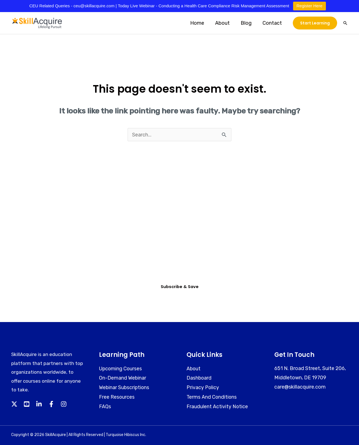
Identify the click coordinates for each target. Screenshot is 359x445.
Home (200, 23)
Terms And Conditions (212, 397)
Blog (247, 23)
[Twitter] (14, 404)
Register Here (309, 5)
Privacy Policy (203, 387)
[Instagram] (64, 404)
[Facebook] (51, 404)
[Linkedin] (39, 404)
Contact (272, 23)
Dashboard (199, 378)
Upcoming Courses (121, 369)
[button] (315, 23)
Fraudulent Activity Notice (217, 406)
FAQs (105, 406)
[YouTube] (27, 404)
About (224, 23)
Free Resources (117, 397)
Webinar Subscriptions (124, 387)
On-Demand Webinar (122, 378)
